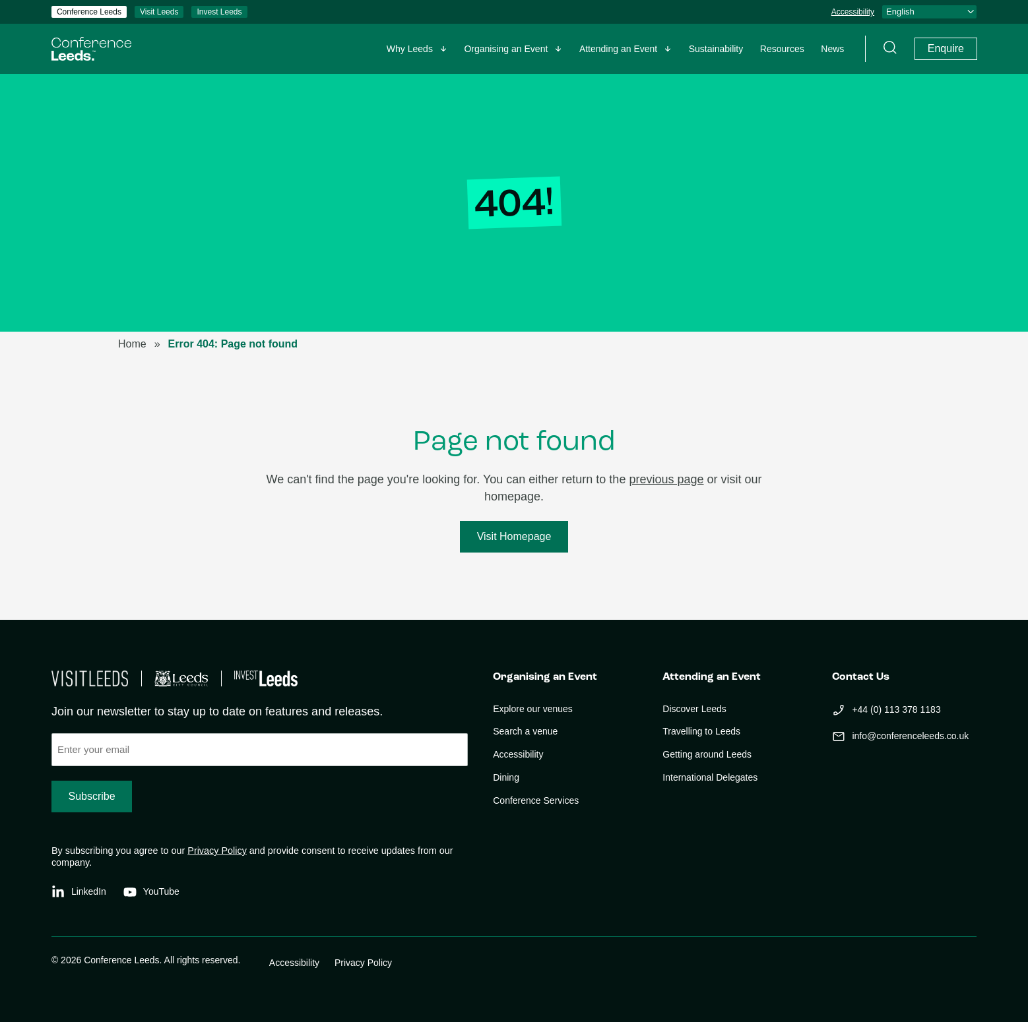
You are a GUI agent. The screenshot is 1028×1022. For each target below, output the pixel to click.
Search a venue (525, 731)
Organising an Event (506, 49)
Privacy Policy (217, 850)
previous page (666, 479)
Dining (506, 777)
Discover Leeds (694, 709)
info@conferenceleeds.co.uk (910, 736)
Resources (782, 49)
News (832, 49)
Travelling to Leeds (701, 731)
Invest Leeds (219, 11)
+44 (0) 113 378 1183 (896, 709)
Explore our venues (533, 709)
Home (132, 343)
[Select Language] (929, 11)
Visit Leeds (159, 11)
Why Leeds (410, 49)
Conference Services (536, 800)
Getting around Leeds (707, 754)
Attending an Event (618, 49)
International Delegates (709, 777)
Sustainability (716, 49)
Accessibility (852, 12)
